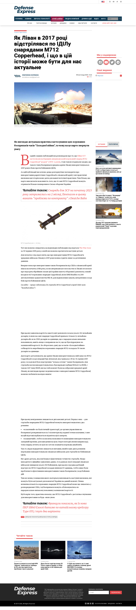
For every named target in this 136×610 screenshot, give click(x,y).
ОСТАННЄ (101, 144)
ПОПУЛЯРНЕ (113, 144)
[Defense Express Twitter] (117, 2)
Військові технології (31, 521)
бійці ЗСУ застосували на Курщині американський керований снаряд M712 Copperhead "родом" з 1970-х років (59, 159)
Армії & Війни (23, 32)
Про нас (29, 23)
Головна (16, 32)
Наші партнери (82, 23)
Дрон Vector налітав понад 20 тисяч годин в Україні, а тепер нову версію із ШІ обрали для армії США (52, 570)
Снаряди (53, 521)
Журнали (53, 23)
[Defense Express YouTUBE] (114, 2)
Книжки (72, 23)
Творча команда (41, 23)
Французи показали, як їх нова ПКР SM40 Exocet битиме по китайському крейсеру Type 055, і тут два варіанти (56, 511)
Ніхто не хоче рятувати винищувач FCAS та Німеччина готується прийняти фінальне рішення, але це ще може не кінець (109, 170)
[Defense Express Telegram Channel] (121, 2)
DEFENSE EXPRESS (30, 75)
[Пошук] (120, 18)
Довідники (63, 23)
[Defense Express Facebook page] (110, 2)
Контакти (94, 23)
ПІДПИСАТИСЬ (115, 596)
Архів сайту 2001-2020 (109, 23)
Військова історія (44, 521)
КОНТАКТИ (119, 607)
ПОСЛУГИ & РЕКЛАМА (101, 607)
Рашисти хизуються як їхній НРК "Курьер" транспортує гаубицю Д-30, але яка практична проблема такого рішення (26, 570)
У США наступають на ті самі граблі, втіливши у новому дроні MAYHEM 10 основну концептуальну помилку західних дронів (79, 571)
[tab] (101, 144)
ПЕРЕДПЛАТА (111, 607)
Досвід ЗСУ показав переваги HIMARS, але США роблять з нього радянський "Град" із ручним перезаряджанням (108, 226)
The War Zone (85, 252)
